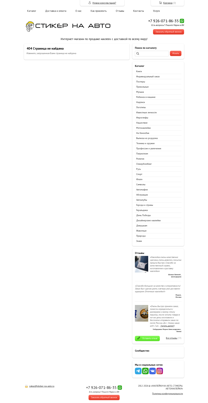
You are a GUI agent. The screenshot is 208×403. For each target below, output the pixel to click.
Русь (138, 169)
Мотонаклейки (143, 127)
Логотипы (141, 107)
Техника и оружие (145, 143)
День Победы (143, 215)
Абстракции (142, 194)
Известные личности (146, 112)
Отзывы (120, 10)
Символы (140, 184)
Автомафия (142, 189)
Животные (141, 230)
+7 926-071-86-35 (163, 20)
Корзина (167, 2)
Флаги (139, 179)
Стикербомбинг (144, 163)
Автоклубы (141, 199)
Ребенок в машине (146, 97)
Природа (141, 235)
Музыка (140, 91)
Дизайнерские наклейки (148, 220)
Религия (140, 158)
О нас (78, 10)
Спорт (139, 174)
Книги (139, 71)
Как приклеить (99, 10)
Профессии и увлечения (148, 148)
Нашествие (142, 122)
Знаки (139, 240)
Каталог (31, 10)
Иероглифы (142, 117)
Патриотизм (142, 153)
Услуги (156, 10)
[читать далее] (167, 325)
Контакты (138, 10)
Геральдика (142, 210)
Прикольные (142, 86)
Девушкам (141, 225)
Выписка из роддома (147, 138)
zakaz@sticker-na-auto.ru (41, 386)
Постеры (140, 81)
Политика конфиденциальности (167, 393)
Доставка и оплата (55, 10)
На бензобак (142, 133)
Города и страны (144, 204)
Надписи (140, 102)
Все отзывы (171, 338)
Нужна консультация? (104, 2)
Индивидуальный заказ (148, 76)
